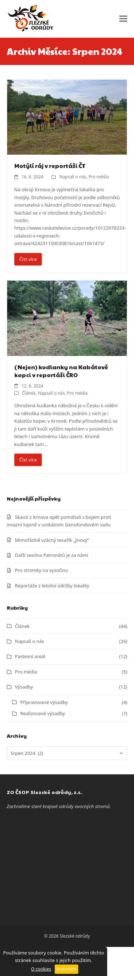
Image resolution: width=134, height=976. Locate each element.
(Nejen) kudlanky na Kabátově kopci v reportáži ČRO (61, 371)
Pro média (99, 177)
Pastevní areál (30, 656)
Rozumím (66, 969)
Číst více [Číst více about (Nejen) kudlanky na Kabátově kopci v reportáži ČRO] (28, 459)
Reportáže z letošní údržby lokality (52, 585)
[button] (123, 19)
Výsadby (24, 687)
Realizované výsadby (42, 713)
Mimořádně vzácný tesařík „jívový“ (52, 540)
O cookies (41, 969)
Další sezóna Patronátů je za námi (51, 555)
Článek (29, 393)
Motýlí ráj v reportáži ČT (50, 165)
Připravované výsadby (44, 702)
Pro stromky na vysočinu (41, 570)
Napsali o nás (72, 177)
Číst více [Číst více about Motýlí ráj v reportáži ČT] (28, 259)
